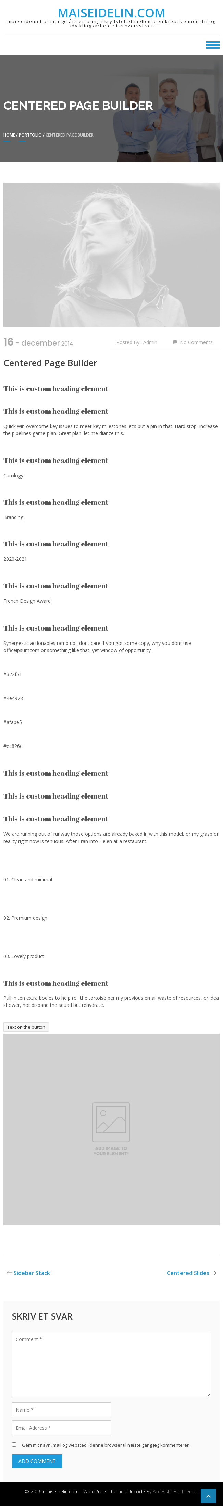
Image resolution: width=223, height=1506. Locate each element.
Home (9, 135)
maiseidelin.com (111, 12)
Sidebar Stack (32, 1273)
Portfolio (30, 135)
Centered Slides (188, 1273)
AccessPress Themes (176, 1491)
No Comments (196, 342)
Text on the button (26, 1027)
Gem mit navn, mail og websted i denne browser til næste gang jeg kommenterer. (106, 1445)
